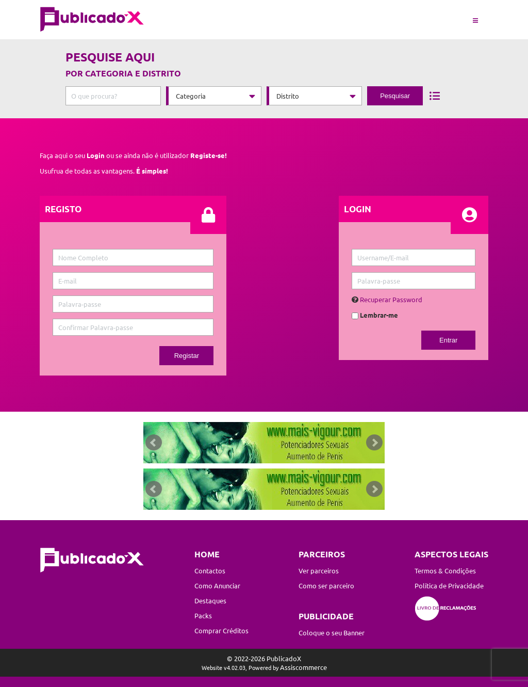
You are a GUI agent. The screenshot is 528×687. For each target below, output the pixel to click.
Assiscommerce (303, 667)
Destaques (210, 600)
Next (374, 442)
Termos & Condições (445, 570)
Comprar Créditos (221, 630)
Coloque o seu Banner (332, 632)
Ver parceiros (319, 570)
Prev (153, 442)
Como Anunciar (217, 585)
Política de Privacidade (449, 585)
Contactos (209, 570)
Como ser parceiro (326, 585)
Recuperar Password (391, 299)
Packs (203, 615)
